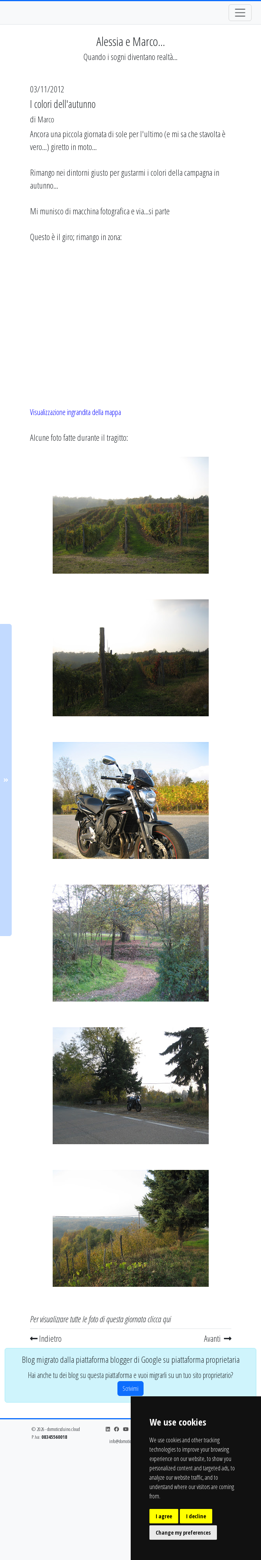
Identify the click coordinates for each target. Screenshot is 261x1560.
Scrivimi (130, 1388)
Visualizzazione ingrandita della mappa (75, 412)
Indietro (46, 1338)
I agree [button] (164, 1516)
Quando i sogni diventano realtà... (130, 57)
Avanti (217, 1338)
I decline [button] (196, 1516)
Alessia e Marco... (130, 41)
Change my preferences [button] (183, 1532)
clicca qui (159, 1319)
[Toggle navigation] (240, 12)
